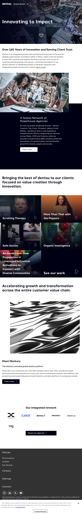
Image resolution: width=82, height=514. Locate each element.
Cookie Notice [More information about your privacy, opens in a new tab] (20, 512)
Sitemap (6, 479)
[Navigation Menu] (78, 4)
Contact (6, 471)
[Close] (78, 508)
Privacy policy (8, 458)
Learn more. (41, 67)
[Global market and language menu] (21, 4)
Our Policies (7, 465)
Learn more (28, 149)
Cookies (5, 462)
